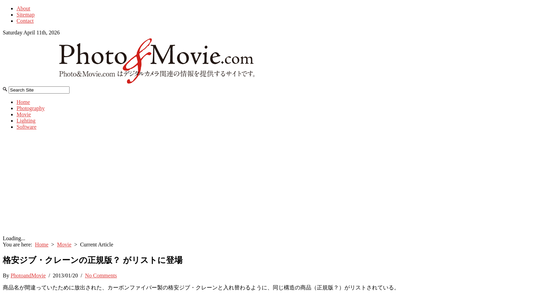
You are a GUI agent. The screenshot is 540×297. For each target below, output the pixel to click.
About (23, 8)
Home (23, 102)
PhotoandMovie (28, 275)
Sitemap (25, 15)
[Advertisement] (270, 184)
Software (27, 127)
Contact (25, 21)
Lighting (26, 121)
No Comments (101, 275)
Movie (24, 114)
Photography (31, 108)
